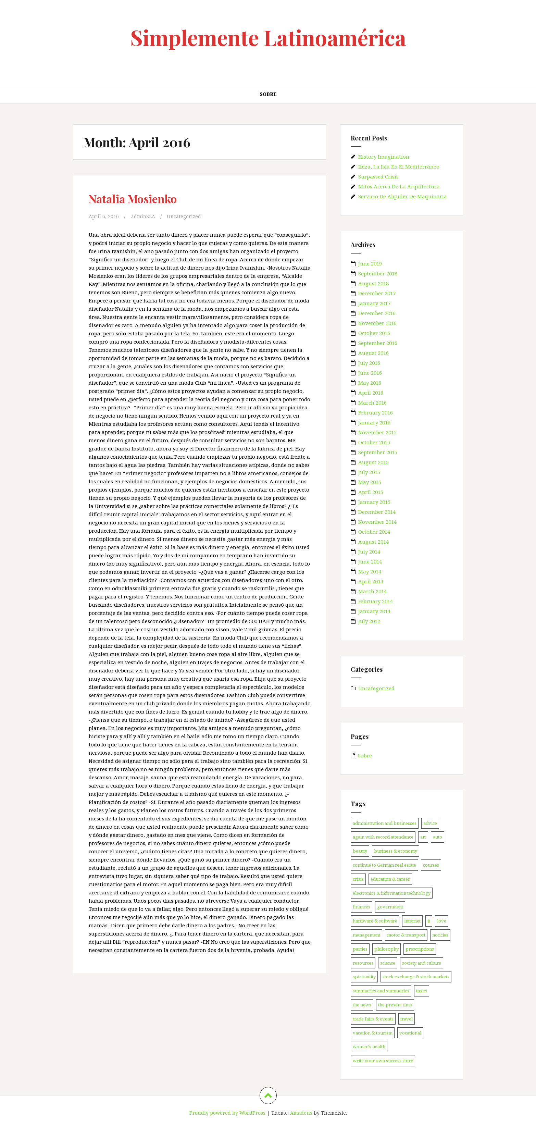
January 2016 (374, 422)
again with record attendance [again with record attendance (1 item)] (383, 837)
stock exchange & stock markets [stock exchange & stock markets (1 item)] (416, 977)
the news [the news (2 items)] (362, 1005)
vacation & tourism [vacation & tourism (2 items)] (372, 1033)
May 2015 (369, 482)
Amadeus (301, 1113)
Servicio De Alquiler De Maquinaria (402, 196)
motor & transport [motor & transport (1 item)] (406, 935)
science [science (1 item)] (387, 963)
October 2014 (374, 531)
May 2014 (369, 571)
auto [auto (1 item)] (437, 837)
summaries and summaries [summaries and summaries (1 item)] (381, 991)
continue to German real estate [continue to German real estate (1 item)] (384, 865)
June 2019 (370, 263)
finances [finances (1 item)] (361, 907)
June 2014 (370, 561)
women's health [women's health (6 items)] (369, 1046)
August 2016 (373, 352)
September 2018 (377, 273)
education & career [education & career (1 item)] (390, 879)
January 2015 (374, 501)
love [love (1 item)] (441, 921)
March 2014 (372, 591)
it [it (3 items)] (428, 921)
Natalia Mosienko (140, 198)
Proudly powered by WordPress (227, 1113)
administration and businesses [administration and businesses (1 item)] (384, 823)
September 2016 (377, 342)
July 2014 (369, 551)
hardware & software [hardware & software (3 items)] (375, 921)
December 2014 (377, 511)
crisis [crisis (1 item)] (358, 879)
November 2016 (377, 323)
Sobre (268, 94)
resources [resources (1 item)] (363, 963)
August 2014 (373, 541)
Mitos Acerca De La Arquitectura (399, 186)
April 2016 (370, 392)
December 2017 (377, 293)
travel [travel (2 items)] (406, 1019)
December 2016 (377, 313)
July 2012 (369, 621)
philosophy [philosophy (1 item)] (386, 949)
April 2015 (370, 491)
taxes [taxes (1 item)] (421, 991)
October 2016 (374, 333)
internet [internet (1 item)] (412, 921)
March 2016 (372, 402)
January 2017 (374, 303)
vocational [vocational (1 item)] (410, 1033)
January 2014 (374, 611)
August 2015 (373, 462)
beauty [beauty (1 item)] (360, 851)
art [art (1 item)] (423, 837)
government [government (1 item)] (390, 907)
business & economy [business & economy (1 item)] (395, 851)
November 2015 (377, 432)
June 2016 (370, 372)
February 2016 (375, 412)
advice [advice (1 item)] (430, 823)
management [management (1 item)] (366, 935)
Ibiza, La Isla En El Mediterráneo (398, 166)
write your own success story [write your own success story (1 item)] (383, 1060)
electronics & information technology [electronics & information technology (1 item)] (392, 893)
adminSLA (145, 216)
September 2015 (377, 452)
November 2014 (377, 521)
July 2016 (369, 362)
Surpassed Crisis (378, 176)
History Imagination (383, 156)
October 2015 (374, 442)
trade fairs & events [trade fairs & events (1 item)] (373, 1019)
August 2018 (373, 283)
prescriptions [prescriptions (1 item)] (420, 949)
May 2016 (369, 382)
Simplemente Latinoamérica (268, 37)
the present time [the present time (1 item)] (395, 1005)
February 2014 (375, 601)
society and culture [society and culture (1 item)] (421, 963)
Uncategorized (187, 216)
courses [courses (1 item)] (431, 865)
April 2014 (370, 581)
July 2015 (369, 472)
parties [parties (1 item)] (360, 949)
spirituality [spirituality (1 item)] (364, 977)
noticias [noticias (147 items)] (440, 935)
